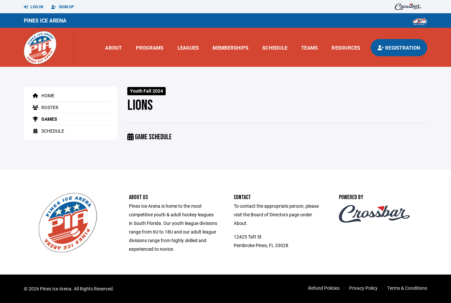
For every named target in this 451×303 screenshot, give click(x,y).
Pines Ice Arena (45, 20)
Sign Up (62, 7)
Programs (150, 47)
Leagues (188, 47)
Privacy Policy (363, 288)
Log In (33, 7)
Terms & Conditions (407, 288)
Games (43, 119)
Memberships (230, 47)
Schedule (274, 47)
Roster (44, 107)
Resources (346, 47)
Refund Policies (324, 288)
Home (42, 95)
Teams (309, 47)
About (113, 47)
